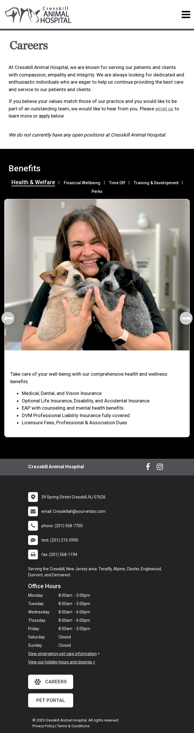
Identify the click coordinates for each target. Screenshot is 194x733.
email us (164, 109)
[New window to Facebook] (148, 468)
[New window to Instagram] (160, 468)
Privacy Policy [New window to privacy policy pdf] (43, 726)
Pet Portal (50, 700)
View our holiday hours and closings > (61, 662)
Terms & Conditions (73, 726)
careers (50, 682)
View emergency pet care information (62, 653)
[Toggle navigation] (186, 14)
